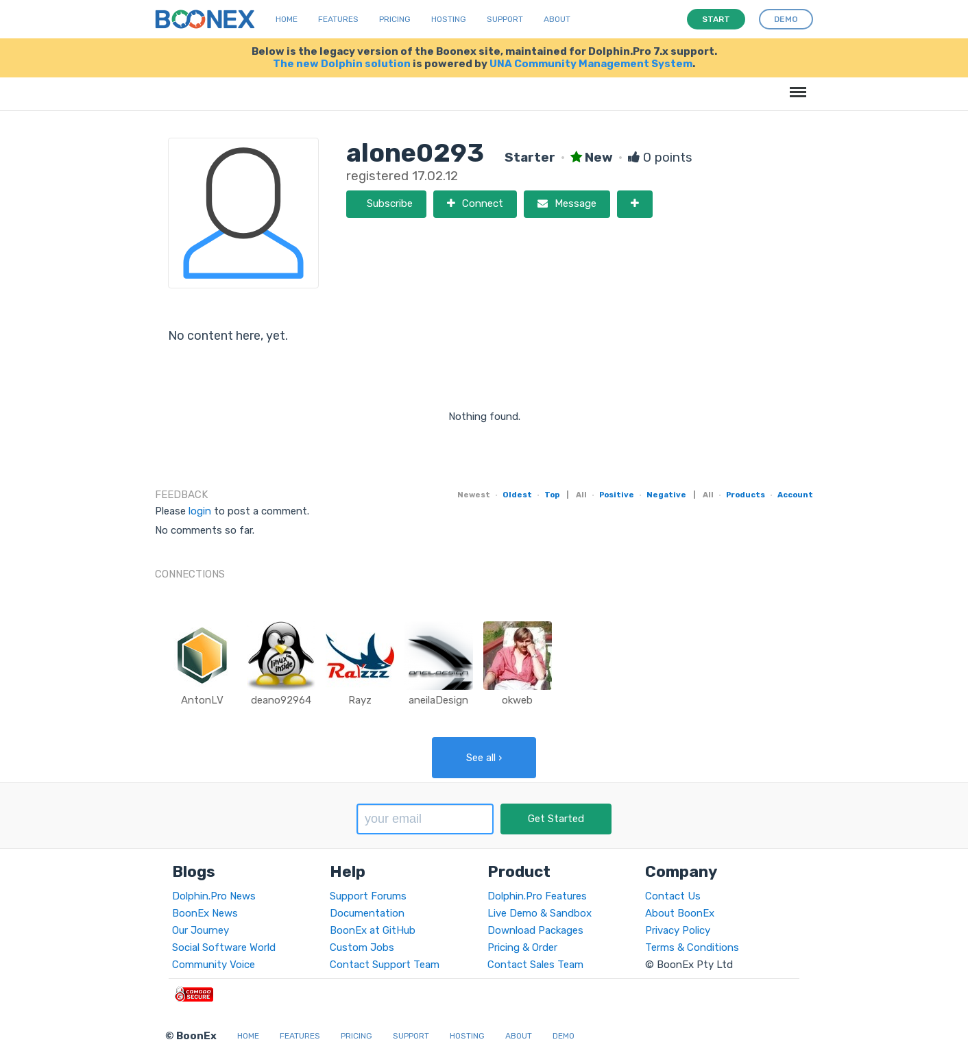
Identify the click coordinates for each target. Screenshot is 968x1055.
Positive (616, 494)
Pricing (395, 19)
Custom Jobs (362, 947)
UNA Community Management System (590, 64)
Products (745, 494)
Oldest (517, 494)
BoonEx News (205, 913)
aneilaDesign (438, 700)
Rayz (360, 700)
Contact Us (673, 896)
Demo (563, 1036)
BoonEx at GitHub (372, 930)
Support (505, 19)
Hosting (448, 19)
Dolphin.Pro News (214, 896)
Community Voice (213, 964)
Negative (666, 494)
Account (795, 494)
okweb (517, 700)
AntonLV (202, 700)
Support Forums (368, 896)
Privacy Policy (677, 930)
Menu (795, 85)
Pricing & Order (522, 947)
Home (287, 19)
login (200, 511)
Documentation (367, 913)
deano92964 (281, 700)
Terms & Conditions (692, 947)
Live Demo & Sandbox (539, 913)
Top (551, 494)
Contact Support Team (384, 964)
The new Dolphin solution (342, 64)
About (557, 19)
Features (338, 19)
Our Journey (200, 930)
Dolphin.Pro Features (537, 896)
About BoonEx (679, 913)
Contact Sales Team (535, 964)
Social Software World (224, 947)
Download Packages (535, 930)
